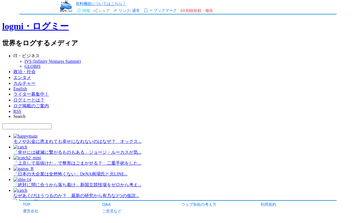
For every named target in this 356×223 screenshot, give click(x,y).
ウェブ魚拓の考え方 (198, 204)
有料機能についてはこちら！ (101, 3)
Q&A (106, 204)
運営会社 (30, 211)
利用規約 (268, 204)
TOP (27, 204)
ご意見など (112, 211)
